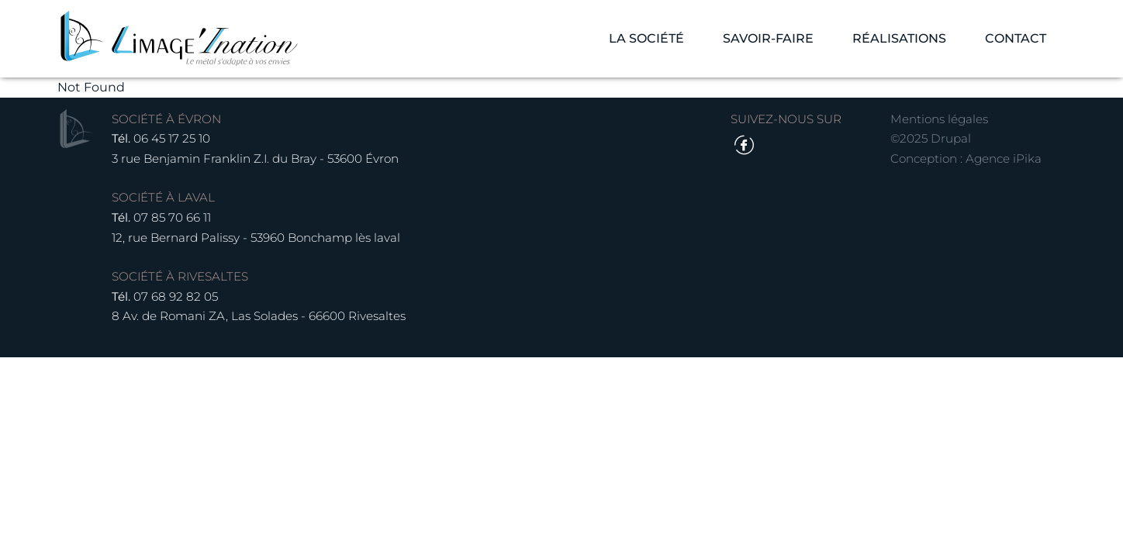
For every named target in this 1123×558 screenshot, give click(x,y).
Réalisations (899, 38)
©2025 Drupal (930, 138)
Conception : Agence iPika (966, 158)
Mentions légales (939, 119)
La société (646, 38)
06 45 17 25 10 (171, 138)
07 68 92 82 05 (175, 296)
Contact (1015, 38)
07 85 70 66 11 (172, 217)
